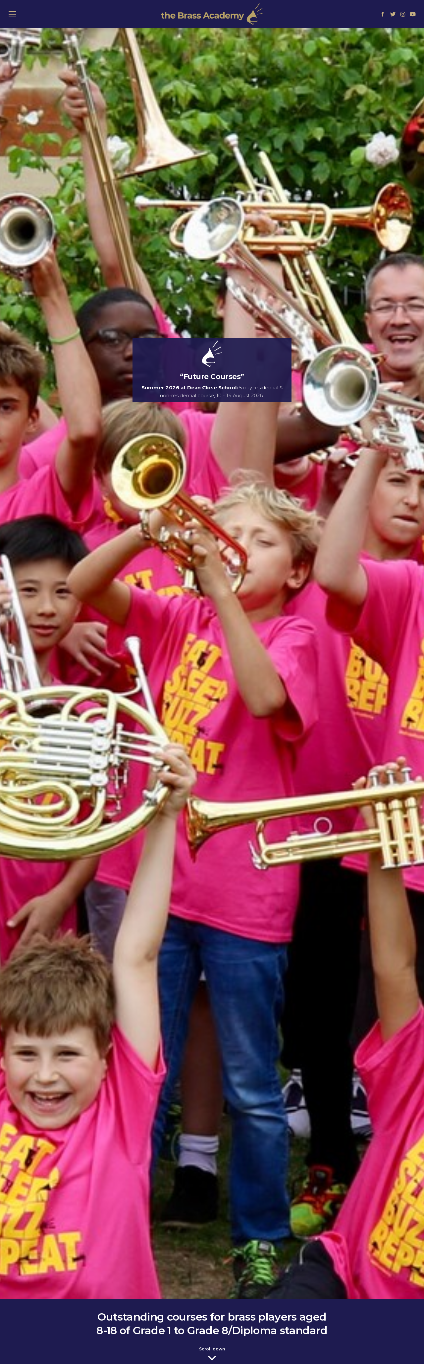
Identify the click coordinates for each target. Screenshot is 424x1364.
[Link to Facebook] (383, 14)
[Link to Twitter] (393, 14)
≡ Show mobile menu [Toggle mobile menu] (16, 14)
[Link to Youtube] (413, 14)
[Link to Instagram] (403, 14)
